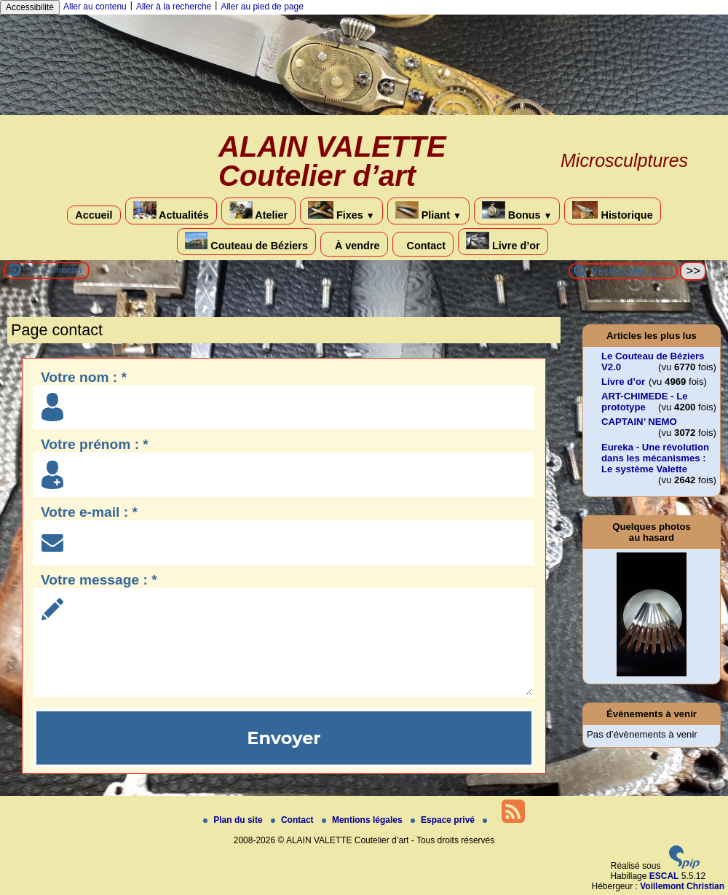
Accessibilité (30, 7)
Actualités (171, 211)
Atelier (258, 211)
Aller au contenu (95, 6)
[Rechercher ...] (623, 271)
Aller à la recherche (173, 6)
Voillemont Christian (682, 886)
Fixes (341, 211)
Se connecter (54, 270)
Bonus (517, 211)
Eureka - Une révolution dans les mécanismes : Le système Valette (655, 458)
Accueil (93, 215)
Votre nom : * (84, 377)
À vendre (354, 244)
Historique (612, 211)
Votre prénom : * (95, 444)
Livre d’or (503, 241)
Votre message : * (99, 579)
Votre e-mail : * (89, 512)
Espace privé (444, 820)
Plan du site (234, 820)
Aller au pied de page (262, 6)
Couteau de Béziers (246, 241)
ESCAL (664, 876)
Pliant (428, 211)
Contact (423, 244)
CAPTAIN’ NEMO (639, 421)
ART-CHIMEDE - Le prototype (644, 402)
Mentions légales (363, 820)
